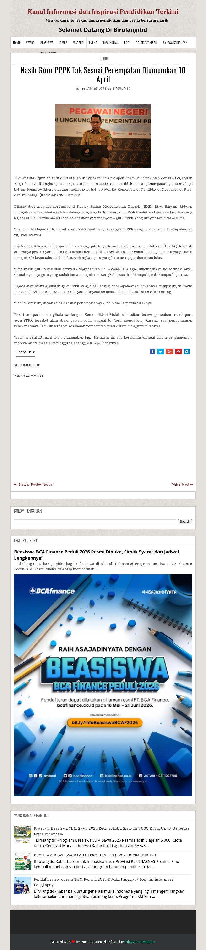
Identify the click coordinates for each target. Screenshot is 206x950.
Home (16, 42)
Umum (105, 58)
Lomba (63, 42)
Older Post (180, 484)
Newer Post (28, 484)
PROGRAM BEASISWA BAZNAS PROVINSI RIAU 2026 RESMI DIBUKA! (96, 855)
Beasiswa (46, 42)
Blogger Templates (140, 942)
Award (30, 42)
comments (121, 88)
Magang (78, 42)
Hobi (127, 42)
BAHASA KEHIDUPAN (175, 42)
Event (93, 42)
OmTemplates (91, 942)
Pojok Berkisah (146, 42)
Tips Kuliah (111, 42)
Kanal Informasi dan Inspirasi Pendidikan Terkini (102, 11)
